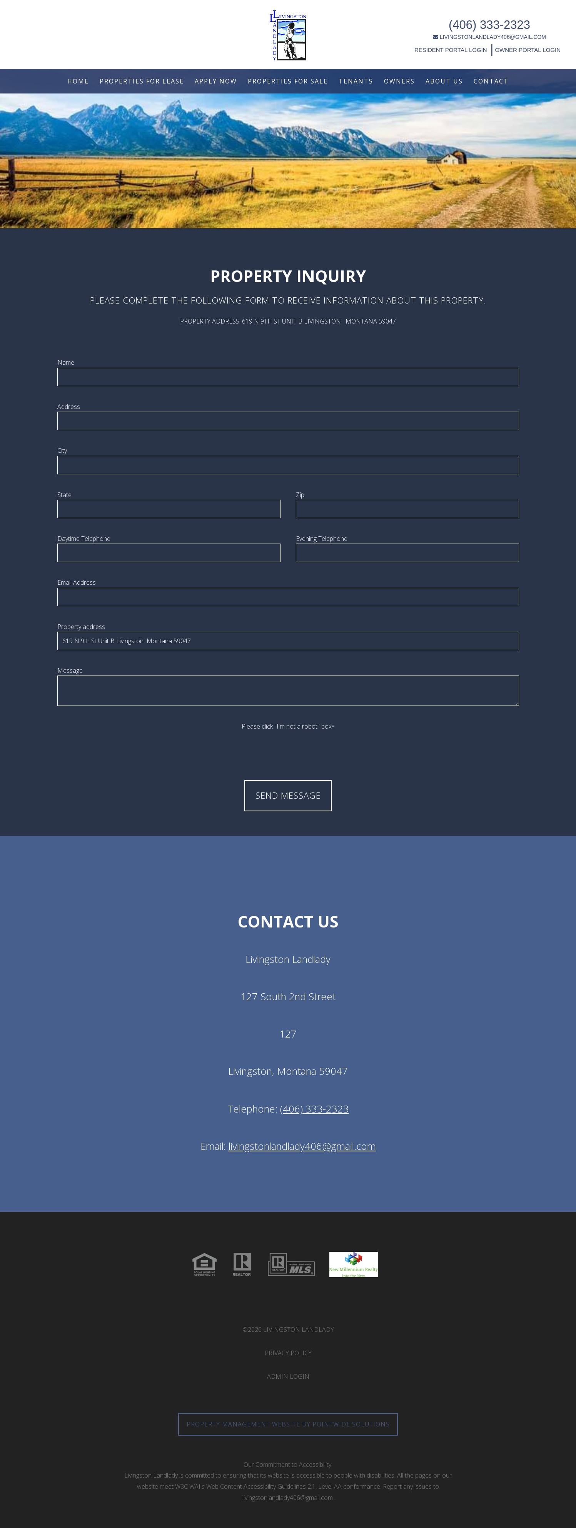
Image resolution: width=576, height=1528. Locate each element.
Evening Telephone (321, 538)
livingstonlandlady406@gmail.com (302, 1146)
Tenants (356, 81)
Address (68, 406)
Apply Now (216, 81)
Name (65, 362)
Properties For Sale (288, 81)
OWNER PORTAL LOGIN (479, 45)
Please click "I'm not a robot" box (288, 726)
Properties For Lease (142, 81)
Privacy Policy (288, 1353)
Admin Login (288, 1376)
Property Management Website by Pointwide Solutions (288, 1424)
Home (78, 81)
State (64, 494)
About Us (444, 81)
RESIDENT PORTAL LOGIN (402, 45)
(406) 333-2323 (441, 20)
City (62, 450)
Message (70, 670)
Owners (399, 81)
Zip (300, 494)
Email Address (76, 582)
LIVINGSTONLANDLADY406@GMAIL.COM (441, 32)
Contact (491, 81)
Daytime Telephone (83, 538)
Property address (81, 626)
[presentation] (288, 747)
